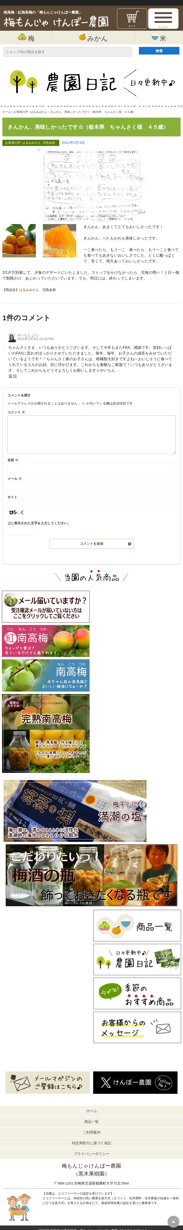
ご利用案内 (92, 1132)
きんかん (91, 238)
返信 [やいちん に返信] (12, 376)
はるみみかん (31, 143)
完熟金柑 (49, 143)
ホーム (91, 1111)
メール (14, 478)
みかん (93, 37)
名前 (12, 460)
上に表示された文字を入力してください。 (39, 523)
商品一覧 (91, 1122)
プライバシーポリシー (91, 1154)
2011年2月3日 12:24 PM (35, 339)
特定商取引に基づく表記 (91, 1143)
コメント (16, 412)
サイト (12, 497)
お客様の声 (12, 143)
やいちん (23, 335)
